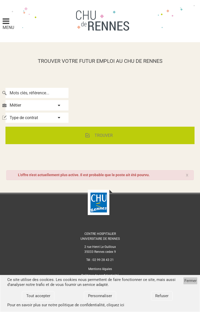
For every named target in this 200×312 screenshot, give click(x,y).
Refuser (161, 295)
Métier (15, 105)
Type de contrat (24, 117)
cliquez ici (115, 305)
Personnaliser (100, 295)
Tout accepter (38, 295)
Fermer (190, 280)
